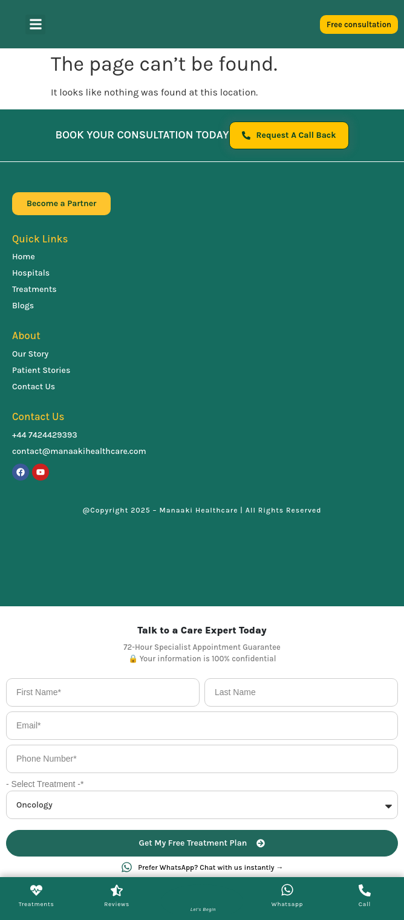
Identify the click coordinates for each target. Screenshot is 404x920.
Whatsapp (287, 904)
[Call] (365, 890)
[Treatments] (36, 890)
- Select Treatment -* (44, 784)
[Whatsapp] (287, 889)
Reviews (116, 904)
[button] (35, 24)
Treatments (36, 904)
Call (365, 904)
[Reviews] (117, 890)
